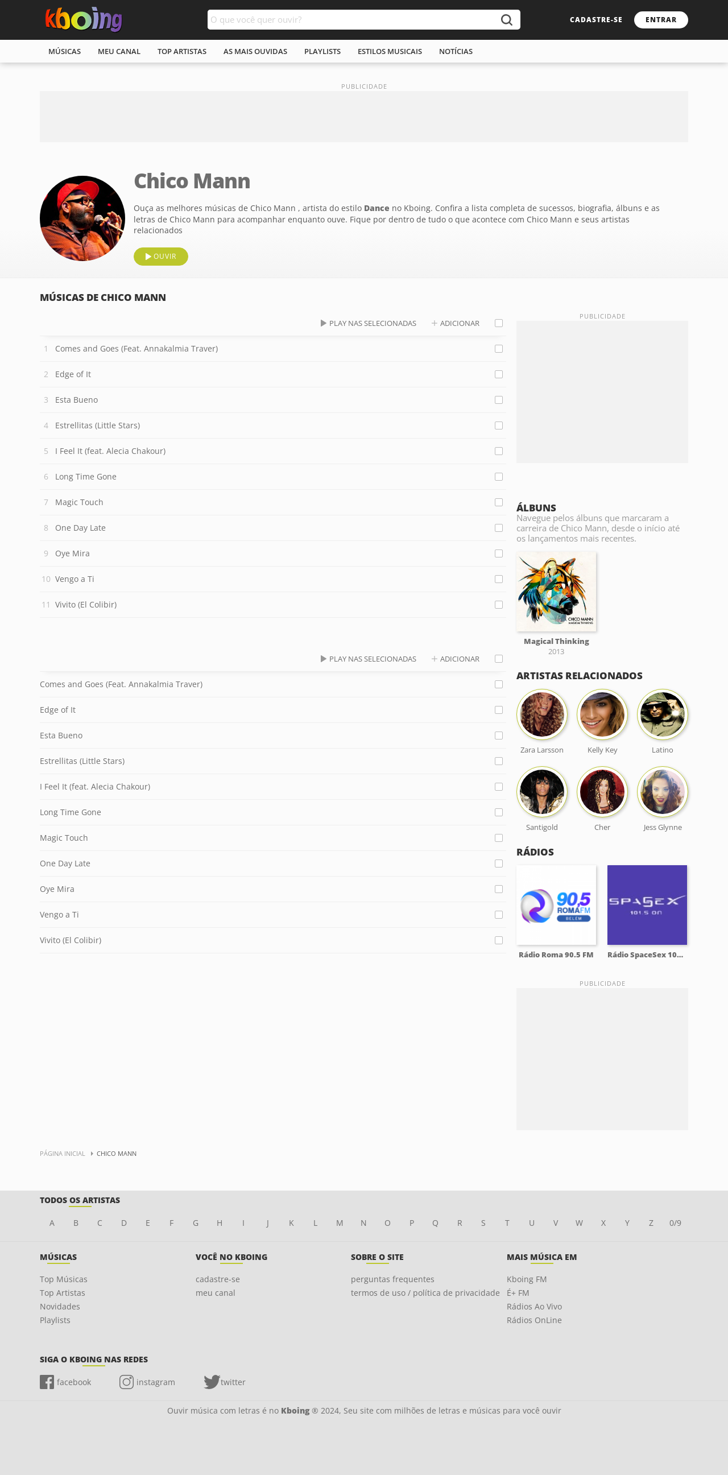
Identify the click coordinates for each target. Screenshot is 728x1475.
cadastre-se (596, 19)
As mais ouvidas (255, 51)
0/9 (675, 1222)
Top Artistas (62, 1292)
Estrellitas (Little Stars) (97, 425)
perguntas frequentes (393, 1279)
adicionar (459, 323)
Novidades (60, 1306)
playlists (322, 51)
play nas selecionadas (372, 323)
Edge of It (73, 374)
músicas (64, 51)
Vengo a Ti (74, 578)
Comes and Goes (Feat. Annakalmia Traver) (136, 348)
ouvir (165, 256)
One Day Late (80, 527)
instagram (155, 1382)
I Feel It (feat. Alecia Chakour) (110, 450)
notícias (456, 51)
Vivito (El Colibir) (86, 604)
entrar (661, 19)
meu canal (119, 51)
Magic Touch (79, 502)
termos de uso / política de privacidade (425, 1292)
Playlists (55, 1320)
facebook (74, 1382)
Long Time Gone (86, 476)
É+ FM (518, 1292)
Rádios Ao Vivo (534, 1306)
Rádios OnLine (534, 1320)
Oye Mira (72, 553)
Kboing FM (527, 1279)
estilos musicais (390, 51)
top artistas (182, 51)
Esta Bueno (76, 399)
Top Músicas (64, 1279)
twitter (233, 1382)
